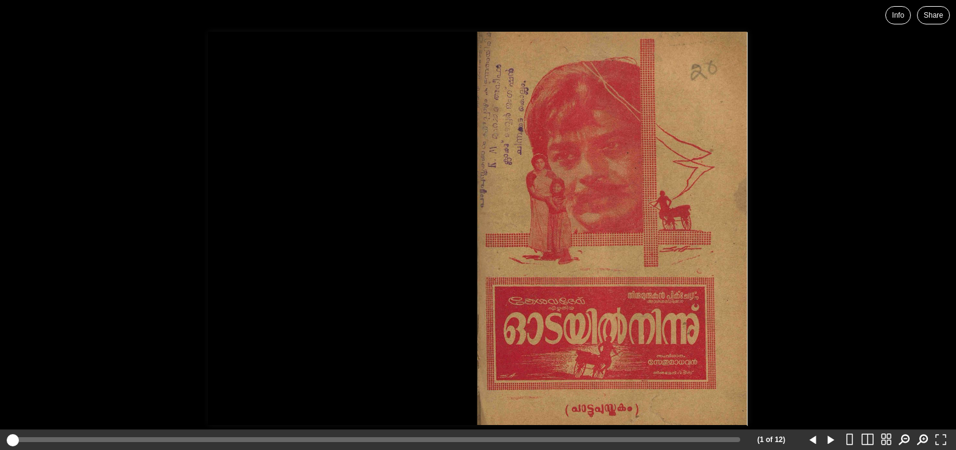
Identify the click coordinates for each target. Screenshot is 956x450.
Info (898, 15)
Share (933, 15)
